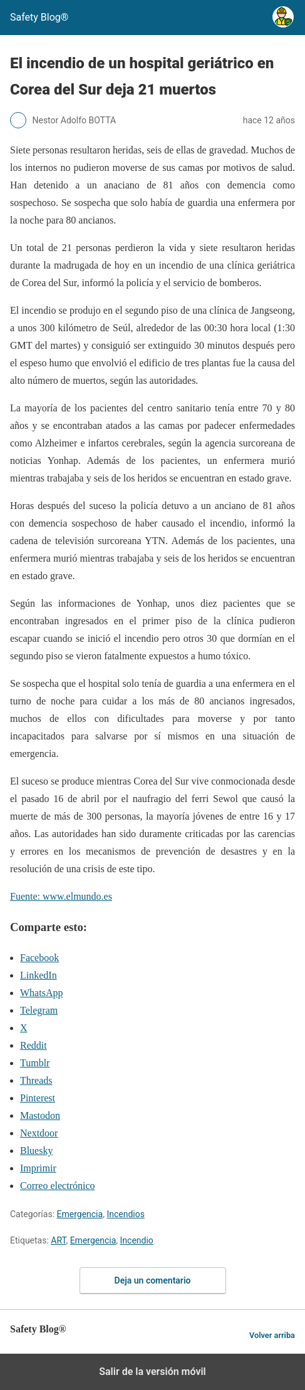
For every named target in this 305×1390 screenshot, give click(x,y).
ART (58, 1240)
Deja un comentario (153, 1280)
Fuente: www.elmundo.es (61, 896)
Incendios (125, 1214)
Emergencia (80, 1214)
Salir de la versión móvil (152, 1371)
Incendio (136, 1240)
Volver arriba (272, 1335)
